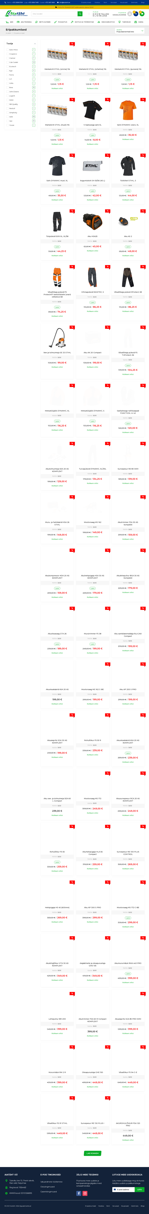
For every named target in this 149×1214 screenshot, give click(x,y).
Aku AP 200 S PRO (128, 689)
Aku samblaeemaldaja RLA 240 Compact (128, 635)
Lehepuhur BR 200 (57, 1019)
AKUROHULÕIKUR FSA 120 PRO (128, 1124)
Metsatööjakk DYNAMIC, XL (57, 411)
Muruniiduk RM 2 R (57, 1072)
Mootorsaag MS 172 (92, 798)
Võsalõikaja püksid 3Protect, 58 (128, 292)
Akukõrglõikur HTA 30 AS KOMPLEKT (57, 964)
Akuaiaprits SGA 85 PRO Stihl (128, 1019)
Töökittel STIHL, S (128, 181)
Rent (105, 2)
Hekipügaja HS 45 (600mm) (57, 907)
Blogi (142, 2)
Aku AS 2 (128, 236)
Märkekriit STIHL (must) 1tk (57, 125)
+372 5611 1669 (50, 2)
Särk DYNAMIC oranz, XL (128, 125)
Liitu (139, 1190)
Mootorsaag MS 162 (92, 522)
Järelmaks (134, 2)
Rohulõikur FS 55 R (92, 740)
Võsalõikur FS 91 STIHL (57, 1123)
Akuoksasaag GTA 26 (57, 634)
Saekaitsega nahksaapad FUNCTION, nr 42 (128, 412)
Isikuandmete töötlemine (51, 1182)
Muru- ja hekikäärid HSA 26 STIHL (57, 523)
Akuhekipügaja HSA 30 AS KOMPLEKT (92, 577)
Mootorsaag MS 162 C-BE (92, 689)
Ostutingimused (47, 1187)
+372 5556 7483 (33, 2)
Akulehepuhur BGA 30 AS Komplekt (128, 577)
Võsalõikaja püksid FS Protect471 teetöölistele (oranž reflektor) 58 (57, 294)
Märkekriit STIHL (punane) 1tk (128, 69)
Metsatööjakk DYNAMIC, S (92, 411)
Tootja (9, 43)
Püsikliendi (122, 12)
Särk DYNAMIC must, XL (57, 181)
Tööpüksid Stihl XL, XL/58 (57, 236)
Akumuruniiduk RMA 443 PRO (128, 963)
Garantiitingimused (49, 1192)
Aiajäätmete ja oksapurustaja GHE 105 (92, 964)
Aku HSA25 (92, 236)
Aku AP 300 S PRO (92, 907)
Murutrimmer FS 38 (92, 634)
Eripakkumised (86, 2)
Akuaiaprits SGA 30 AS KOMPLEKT (57, 741)
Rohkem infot (57, 88)
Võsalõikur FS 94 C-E (128, 1072)
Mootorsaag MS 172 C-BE (128, 907)
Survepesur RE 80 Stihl (128, 469)
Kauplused (123, 2)
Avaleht (8, 33)
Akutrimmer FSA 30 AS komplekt (128, 523)
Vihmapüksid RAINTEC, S (92, 292)
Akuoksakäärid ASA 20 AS (57, 689)
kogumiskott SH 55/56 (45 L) (92, 181)
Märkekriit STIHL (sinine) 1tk (57, 69)
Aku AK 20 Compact (92, 352)
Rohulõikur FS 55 (57, 852)
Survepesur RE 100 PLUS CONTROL (128, 853)
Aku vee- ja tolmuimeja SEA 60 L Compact (57, 799)
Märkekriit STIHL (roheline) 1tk (92, 69)
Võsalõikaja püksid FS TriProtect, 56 (127, 353)
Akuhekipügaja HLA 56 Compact (92, 853)
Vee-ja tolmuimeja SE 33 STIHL (57, 352)
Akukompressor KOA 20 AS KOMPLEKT (57, 577)
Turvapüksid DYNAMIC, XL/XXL (92, 469)
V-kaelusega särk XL (93, 125)
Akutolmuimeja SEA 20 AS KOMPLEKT (57, 470)
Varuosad (114, 2)
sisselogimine (119, 15)
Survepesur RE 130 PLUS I (92, 1123)
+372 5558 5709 (17, 2)
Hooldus (97, 2)
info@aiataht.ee (64, 2)
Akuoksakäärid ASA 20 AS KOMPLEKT (128, 741)
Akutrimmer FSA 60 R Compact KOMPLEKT (92, 1020)
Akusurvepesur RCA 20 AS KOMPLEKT (128, 799)
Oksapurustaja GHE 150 (92, 1072)
